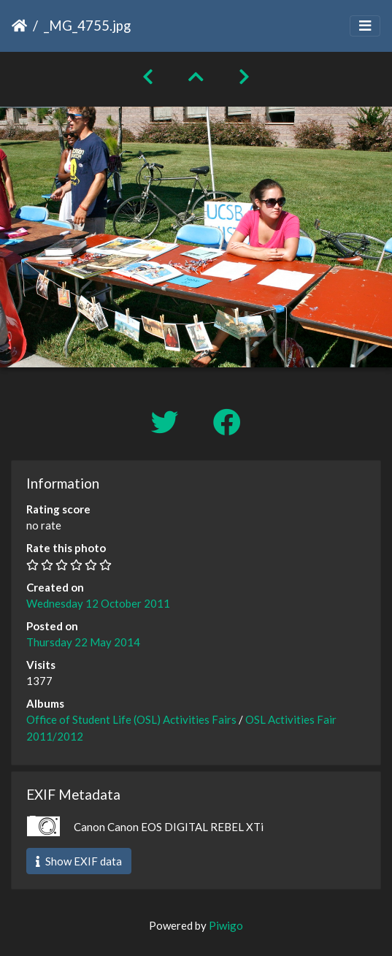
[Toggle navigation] (365, 26)
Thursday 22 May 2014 (83, 642)
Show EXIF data (79, 861)
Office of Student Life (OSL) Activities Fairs (131, 719)
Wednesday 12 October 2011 (98, 603)
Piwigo (226, 925)
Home (19, 25)
